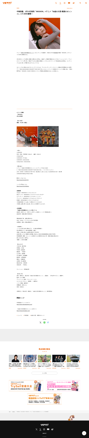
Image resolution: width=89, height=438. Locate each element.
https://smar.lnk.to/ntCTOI (23, 180)
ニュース (20, 315)
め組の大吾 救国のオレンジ (27, 52)
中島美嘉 (55, 52)
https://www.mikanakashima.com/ (24, 304)
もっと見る (44, 373)
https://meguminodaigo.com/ (23, 310)
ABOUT (44, 433)
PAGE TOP (84, 433)
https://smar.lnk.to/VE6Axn (23, 186)
